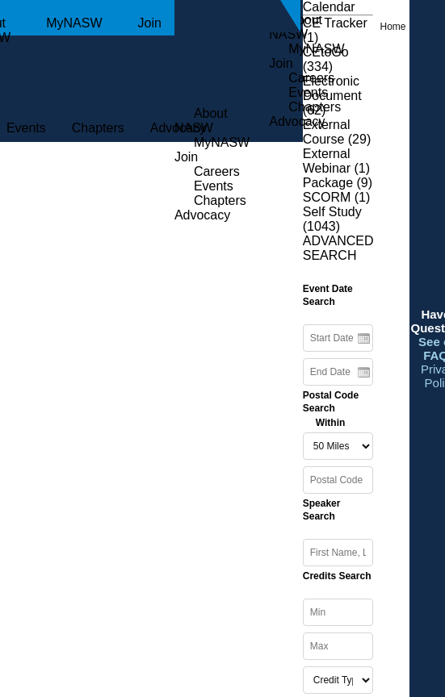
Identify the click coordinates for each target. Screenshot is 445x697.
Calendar (329, 7)
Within (331, 422)
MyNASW (74, 23)
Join (150, 23)
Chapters (98, 128)
